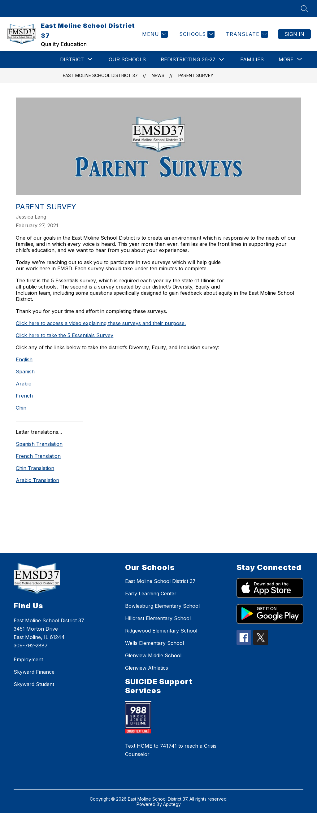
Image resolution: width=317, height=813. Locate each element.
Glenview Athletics (146, 668)
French (24, 396)
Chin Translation (35, 468)
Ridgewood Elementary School (161, 631)
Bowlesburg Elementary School (162, 606)
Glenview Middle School (153, 655)
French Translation (38, 456)
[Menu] (154, 34)
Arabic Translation (37, 480)
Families (252, 59)
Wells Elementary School (154, 643)
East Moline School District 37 (100, 75)
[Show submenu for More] (286, 59)
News (158, 75)
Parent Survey (195, 75)
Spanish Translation (39, 444)
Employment (28, 659)
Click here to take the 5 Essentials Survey (64, 335)
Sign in (294, 34)
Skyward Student (34, 684)
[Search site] (304, 8)
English (24, 359)
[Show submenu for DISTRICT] (72, 59)
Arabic (23, 383)
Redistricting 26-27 (188, 59)
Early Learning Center (150, 593)
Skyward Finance (34, 672)
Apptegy (172, 804)
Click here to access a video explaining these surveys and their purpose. (101, 323)
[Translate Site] (246, 34)
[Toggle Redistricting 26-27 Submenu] (221, 59)
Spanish (25, 371)
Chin (21, 408)
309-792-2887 (31, 645)
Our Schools (127, 59)
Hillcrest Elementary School (158, 618)
